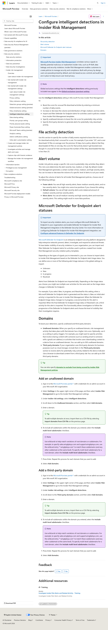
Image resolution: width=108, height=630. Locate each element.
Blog (29, 620)
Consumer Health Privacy (62, 620)
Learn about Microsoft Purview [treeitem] (14, 28)
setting (75, 91)
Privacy (47, 620)
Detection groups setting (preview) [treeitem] (21, 104)
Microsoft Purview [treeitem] (10, 25)
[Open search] (98, 3)
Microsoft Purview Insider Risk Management (58, 62)
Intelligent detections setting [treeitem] (19, 114)
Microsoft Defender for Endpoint (51, 240)
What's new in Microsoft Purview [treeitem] (15, 32)
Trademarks (91, 620)
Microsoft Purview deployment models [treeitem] (17, 194)
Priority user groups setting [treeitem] (19, 120)
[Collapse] (30, 16)
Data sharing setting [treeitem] (16, 117)
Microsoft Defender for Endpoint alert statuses (56, 47)
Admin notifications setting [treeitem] (19, 137)
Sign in (103, 3)
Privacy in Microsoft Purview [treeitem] (13, 197)
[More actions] (103, 16)
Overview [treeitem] (11, 73)
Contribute (39, 620)
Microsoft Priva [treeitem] (9, 184)
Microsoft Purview (51, 16)
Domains (43, 50)
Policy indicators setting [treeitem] (18, 101)
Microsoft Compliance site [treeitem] (13, 181)
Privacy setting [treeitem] (14, 98)
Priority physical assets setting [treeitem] (20, 124)
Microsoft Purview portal (62, 384)
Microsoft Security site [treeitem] (11, 190)
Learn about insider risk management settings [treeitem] (17, 93)
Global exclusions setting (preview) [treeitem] (21, 108)
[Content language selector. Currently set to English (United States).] (13, 615)
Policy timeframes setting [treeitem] (18, 111)
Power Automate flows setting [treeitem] (20, 127)
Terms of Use (80, 620)
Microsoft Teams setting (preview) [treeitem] (21, 130)
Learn (40, 16)
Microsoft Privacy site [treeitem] (11, 187)
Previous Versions (20, 620)
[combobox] (18, 21)
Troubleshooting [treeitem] (9, 177)
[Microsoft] (4, 3)
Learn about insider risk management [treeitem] (20, 76)
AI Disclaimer (7, 620)
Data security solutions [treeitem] (13, 57)
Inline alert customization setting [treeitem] (21, 140)
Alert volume (44, 44)
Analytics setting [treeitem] (15, 133)
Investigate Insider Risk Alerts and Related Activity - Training (59, 593)
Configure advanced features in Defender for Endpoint (62, 233)
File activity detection (47, 41)
